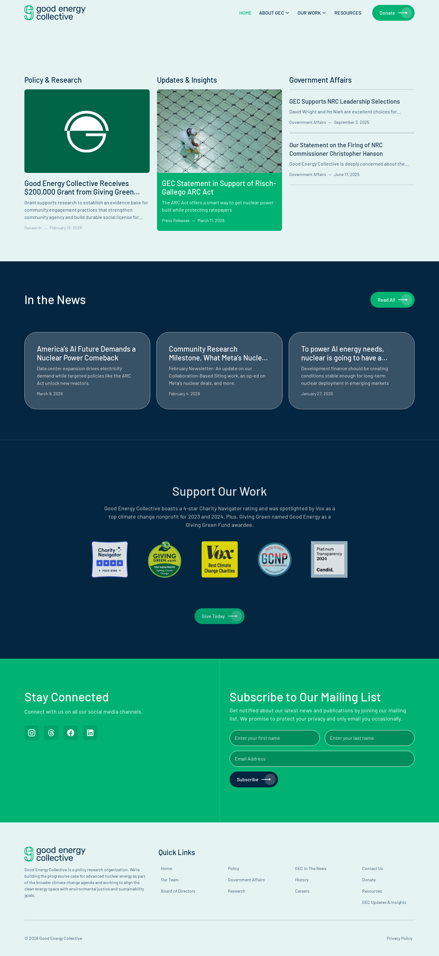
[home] (54, 13)
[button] (274, 13)
